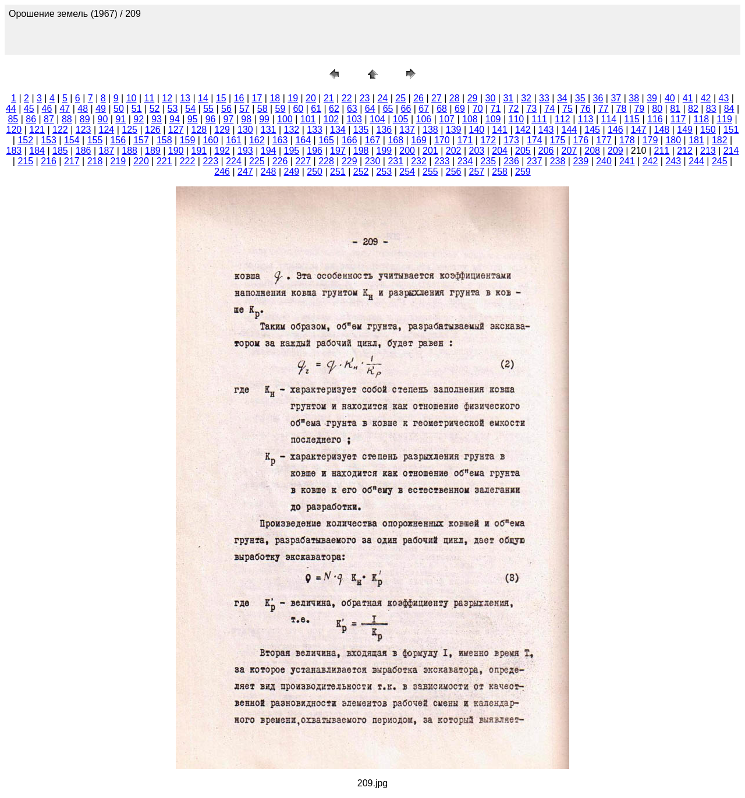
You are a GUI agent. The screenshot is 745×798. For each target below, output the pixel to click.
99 (264, 119)
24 (382, 98)
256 (454, 171)
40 (670, 98)
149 (685, 130)
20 (311, 98)
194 (268, 151)
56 (226, 109)
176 (580, 140)
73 (531, 109)
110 (516, 119)
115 (632, 119)
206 (546, 151)
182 (720, 140)
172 (488, 140)
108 (470, 119)
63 (352, 109)
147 (639, 130)
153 (48, 140)
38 (634, 98)
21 (329, 98)
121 (37, 130)
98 (246, 119)
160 (210, 140)
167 (373, 140)
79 (639, 109)
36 (598, 98)
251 (338, 171)
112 (562, 119)
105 (401, 119)
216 (48, 161)
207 (569, 151)
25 (400, 98)
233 (442, 161)
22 (347, 98)
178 (627, 140)
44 (11, 109)
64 (370, 109)
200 (407, 151)
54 (190, 109)
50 (118, 109)
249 (292, 171)
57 (244, 109)
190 (176, 151)
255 (430, 171)
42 (706, 98)
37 (616, 98)
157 (141, 140)
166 (349, 140)
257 (477, 171)
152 (25, 140)
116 (655, 119)
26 (418, 98)
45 (29, 109)
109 (493, 119)
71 (496, 109)
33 (544, 98)
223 (210, 161)
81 (675, 109)
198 (361, 151)
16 (239, 98)
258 (500, 171)
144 (569, 130)
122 (60, 130)
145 (592, 130)
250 (314, 171)
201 (430, 151)
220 (141, 161)
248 (268, 171)
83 (711, 109)
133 (314, 130)
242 (650, 161)
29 (472, 98)
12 (167, 98)
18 (274, 98)
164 (303, 140)
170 (442, 140)
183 (14, 151)
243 (673, 161)
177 (604, 140)
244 (696, 161)
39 (652, 98)
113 (586, 119)
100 (285, 119)
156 (118, 140)
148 (662, 130)
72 (514, 109)
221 (164, 161)
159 (188, 140)
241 (627, 161)
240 (604, 161)
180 (673, 140)
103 (354, 119)
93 (156, 119)
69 (460, 109)
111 (539, 119)
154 (72, 140)
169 (419, 140)
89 (85, 119)
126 (153, 130)
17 (257, 98)
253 (384, 171)
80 (657, 109)
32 (526, 98)
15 (221, 98)
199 (384, 151)
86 (31, 119)
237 (534, 161)
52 (155, 109)
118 (701, 119)
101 (308, 119)
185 (60, 151)
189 (153, 151)
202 (454, 151)
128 (199, 130)
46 (47, 109)
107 (447, 119)
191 (199, 151)
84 (729, 109)
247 (245, 171)
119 (724, 119)
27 (436, 98)
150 (708, 130)
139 (454, 130)
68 (442, 109)
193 (245, 151)
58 (262, 109)
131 (268, 130)
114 (609, 119)
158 (164, 140)
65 (388, 109)
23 (365, 98)
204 (500, 151)
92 (138, 119)
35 (580, 98)
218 (95, 161)
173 (511, 140)
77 (603, 109)
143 (546, 130)
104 (377, 119)
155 (95, 140)
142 (523, 130)
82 (693, 109)
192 (222, 151)
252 (361, 171)
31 (508, 98)
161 (234, 140)
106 (424, 119)
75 (567, 109)
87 (49, 119)
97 (229, 119)
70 (478, 109)
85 (13, 119)
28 (454, 98)
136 (384, 130)
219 (118, 161)
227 (303, 161)
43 (724, 98)
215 (25, 161)
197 (338, 151)
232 (419, 161)
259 (523, 171)
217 (72, 161)
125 (129, 130)
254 (407, 171)
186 (83, 151)
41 (688, 98)
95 (192, 119)
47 (64, 109)
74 (549, 109)
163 (280, 140)
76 (585, 109)
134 (338, 130)
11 (149, 98)
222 (188, 161)
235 (488, 161)
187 (107, 151)
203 (477, 151)
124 (107, 130)
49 (100, 109)
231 (395, 161)
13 (185, 98)
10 (131, 98)
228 (326, 161)
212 (685, 151)
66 (405, 109)
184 (37, 151)
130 (245, 130)
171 (465, 140)
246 (222, 171)
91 (120, 119)
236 (511, 161)
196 (314, 151)
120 (14, 130)
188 (129, 151)
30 (490, 98)
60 (298, 109)
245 (720, 161)
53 (173, 109)
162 (257, 140)
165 (326, 140)
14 (203, 98)
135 (361, 130)
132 (292, 130)
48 (82, 109)
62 (334, 109)
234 (465, 161)
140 (477, 130)
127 (176, 130)
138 (430, 130)
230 (373, 161)
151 (731, 130)
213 (708, 151)
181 (696, 140)
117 (678, 119)
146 (615, 130)
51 (137, 109)
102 (331, 119)
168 (395, 140)
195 (292, 151)
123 (83, 130)
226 (280, 161)
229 (349, 161)
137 (407, 130)
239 (580, 161)
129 (222, 130)
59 (280, 109)
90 (103, 119)
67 (423, 109)
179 (650, 140)
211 (662, 151)
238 (558, 161)
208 (592, 151)
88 (67, 119)
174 (534, 140)
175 (558, 140)
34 (562, 98)
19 (293, 98)
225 (257, 161)
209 (615, 151)
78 (621, 109)
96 (210, 119)
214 (731, 151)
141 (500, 130)
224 (234, 161)
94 (174, 119)
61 (316, 109)
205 (523, 151)
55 (208, 109)
